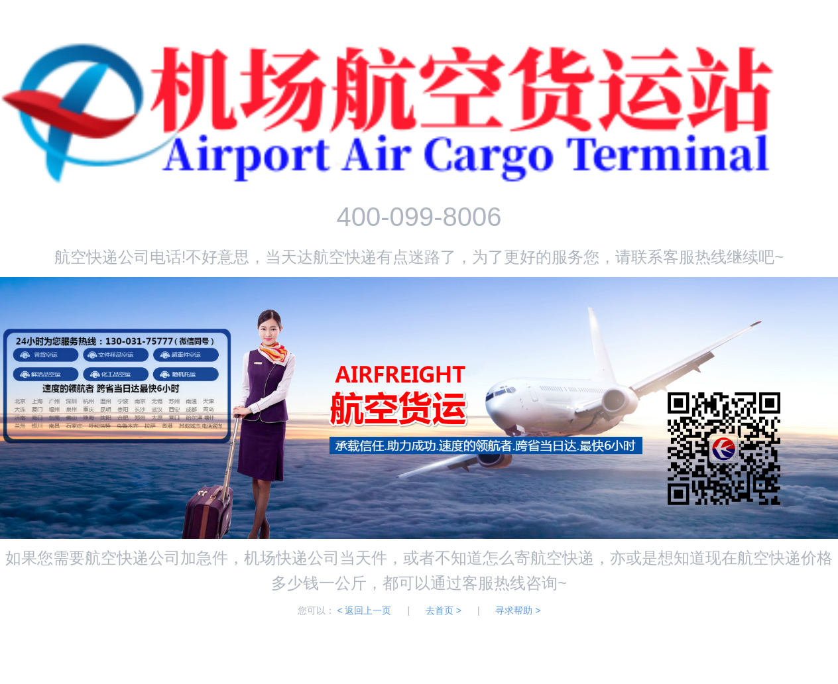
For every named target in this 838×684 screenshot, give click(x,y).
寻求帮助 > (517, 610)
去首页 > (443, 610)
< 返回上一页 (364, 610)
